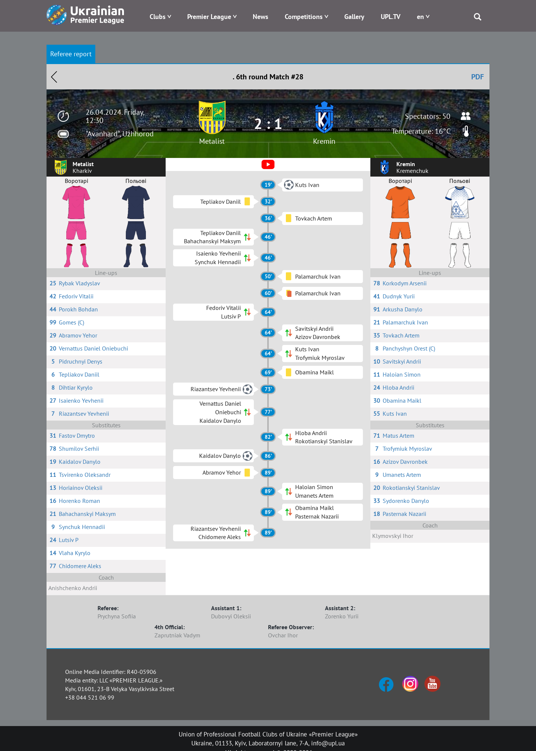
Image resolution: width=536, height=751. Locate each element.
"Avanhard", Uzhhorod (120, 134)
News (260, 16)
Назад (54, 76)
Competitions (304, 16)
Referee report (71, 54)
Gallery (354, 16)
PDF (477, 77)
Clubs (158, 16)
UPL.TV (391, 16)
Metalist (212, 141)
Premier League (209, 16)
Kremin (324, 141)
